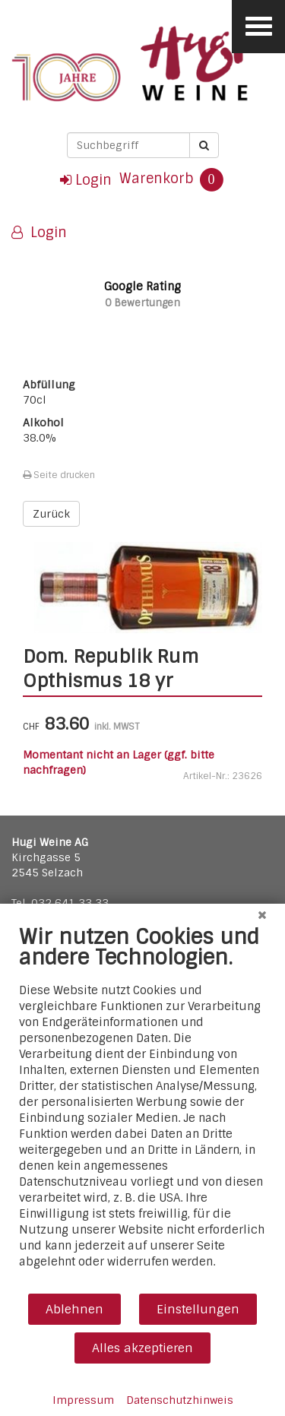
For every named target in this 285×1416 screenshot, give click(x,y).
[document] (142, 1108)
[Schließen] (262, 915)
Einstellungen (198, 1309)
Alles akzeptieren (142, 1348)
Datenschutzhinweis (179, 1400)
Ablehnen (74, 1309)
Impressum (83, 1400)
